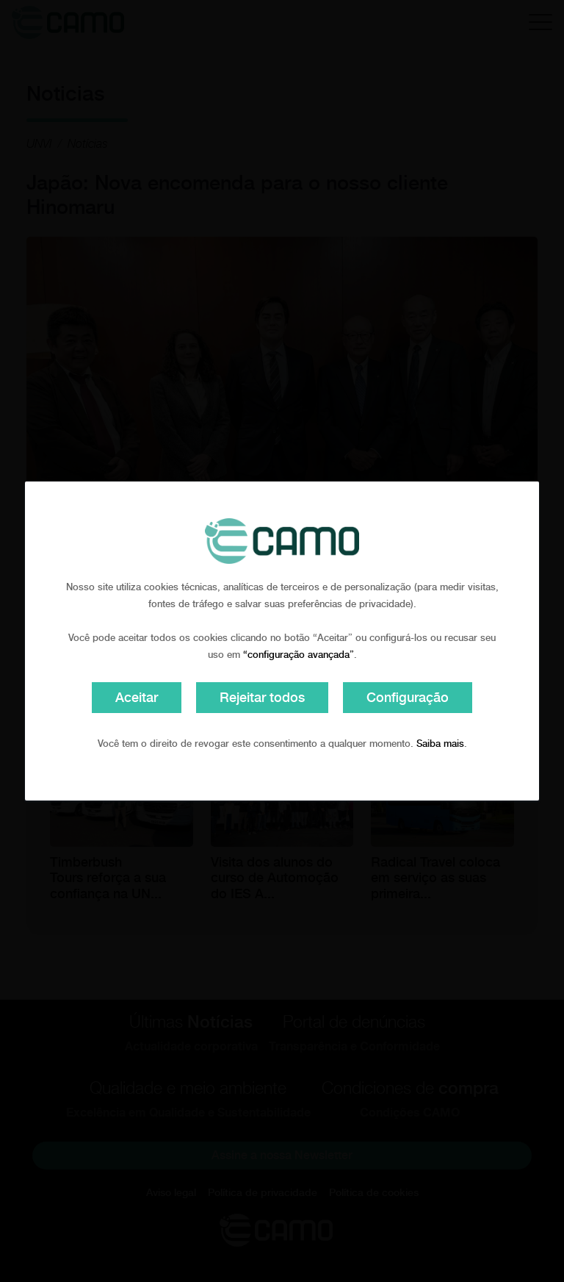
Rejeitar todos (262, 697)
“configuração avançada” (298, 654)
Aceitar (136, 697)
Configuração (407, 697)
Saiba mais (440, 743)
